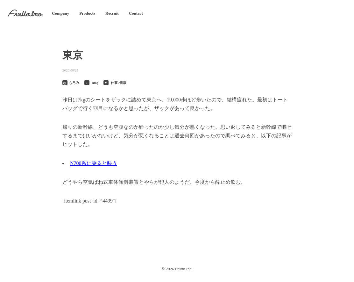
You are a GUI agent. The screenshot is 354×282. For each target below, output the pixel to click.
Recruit (112, 13)
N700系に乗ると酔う (93, 163)
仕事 (114, 83)
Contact (136, 13)
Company (60, 13)
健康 (122, 83)
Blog (95, 83)
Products (87, 13)
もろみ (74, 83)
